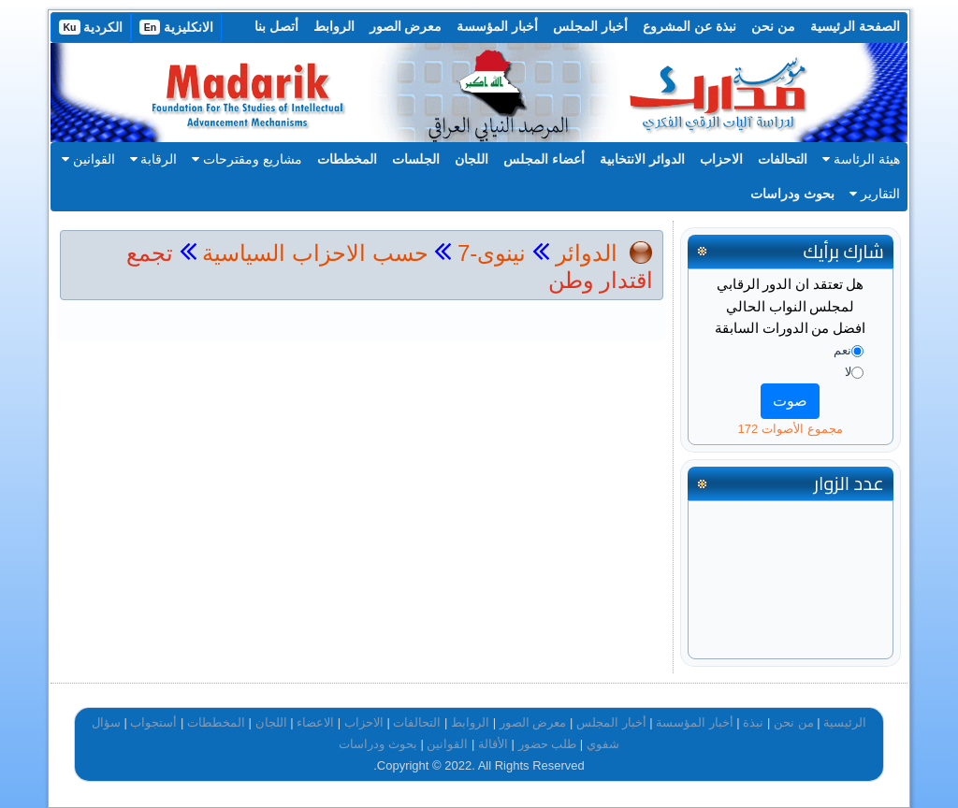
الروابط (334, 26)
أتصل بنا (276, 26)
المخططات (347, 159)
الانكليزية (176, 27)
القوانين (88, 159)
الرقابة (154, 159)
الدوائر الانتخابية (642, 159)
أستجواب (153, 722)
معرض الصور (406, 26)
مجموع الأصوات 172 (790, 429)
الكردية (91, 27)
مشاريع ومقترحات (247, 159)
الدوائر (586, 253)
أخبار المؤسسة (497, 26)
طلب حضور (547, 744)
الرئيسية (844, 722)
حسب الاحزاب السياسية (315, 253)
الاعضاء (315, 722)
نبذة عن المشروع (689, 26)
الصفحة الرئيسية (855, 26)
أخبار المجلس (590, 26)
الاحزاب (721, 159)
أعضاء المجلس (544, 159)
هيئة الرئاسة (861, 159)
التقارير (874, 193)
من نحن (773, 26)
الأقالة (493, 744)
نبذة (753, 722)
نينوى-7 (488, 253)
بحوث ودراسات (792, 193)
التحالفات (782, 159)
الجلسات (416, 159)
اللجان (471, 159)
